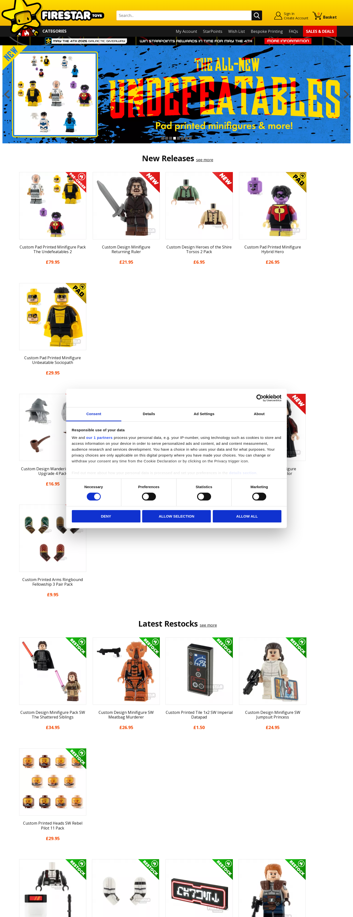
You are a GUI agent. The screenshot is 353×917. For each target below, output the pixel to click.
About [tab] (259, 414)
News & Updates (31, 830)
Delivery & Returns (33, 845)
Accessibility (27, 866)
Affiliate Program (112, 870)
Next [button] (346, 94)
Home (21, 809)
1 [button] (162, 138)
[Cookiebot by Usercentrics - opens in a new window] (260, 398)
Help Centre (107, 817)
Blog (20, 838)
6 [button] (182, 138)
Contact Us (106, 809)
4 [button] (174, 138)
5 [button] (178, 138)
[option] (176, 94)
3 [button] (170, 138)
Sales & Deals (320, 31)
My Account (186, 31)
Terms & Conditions (34, 852)
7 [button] (186, 138)
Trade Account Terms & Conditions (128, 862)
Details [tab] (149, 414)
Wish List (236, 31)
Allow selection (176, 516)
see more (204, 159)
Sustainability (28, 873)
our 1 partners (99, 437)
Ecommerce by (318, 911)
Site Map (24, 880)
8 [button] (190, 138)
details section (242, 473)
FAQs (293, 31)
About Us (24, 824)
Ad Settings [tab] (204, 414)
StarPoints (212, 31)
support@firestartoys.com (120, 833)
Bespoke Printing (267, 31)
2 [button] (166, 138)
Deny (106, 516)
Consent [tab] (93, 414)
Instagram (215, 829)
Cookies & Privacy (32, 859)
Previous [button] (6, 94)
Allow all (247, 516)
